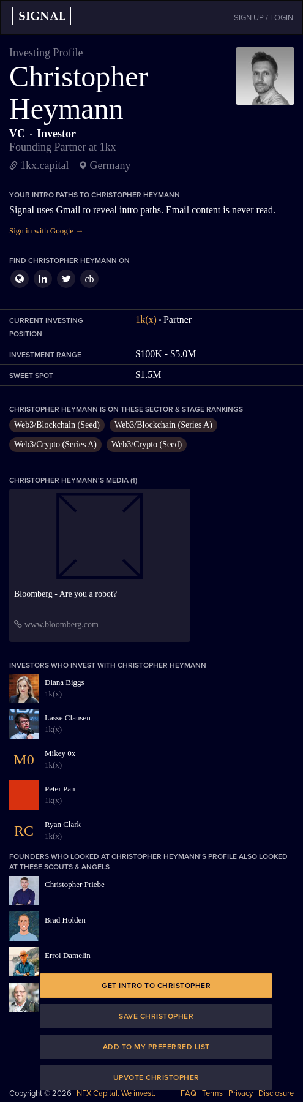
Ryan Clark (63, 824)
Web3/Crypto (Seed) (146, 444)
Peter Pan (60, 788)
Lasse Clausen (68, 717)
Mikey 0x (60, 753)
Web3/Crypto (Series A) (55, 444)
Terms (212, 1093)
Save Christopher (156, 1016)
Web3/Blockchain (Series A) (163, 424)
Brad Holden (65, 919)
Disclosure (276, 1093)
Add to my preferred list (156, 1047)
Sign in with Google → (46, 230)
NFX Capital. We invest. (116, 1093)
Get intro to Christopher (156, 985)
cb (89, 279)
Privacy (240, 1093)
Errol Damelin (68, 955)
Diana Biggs (64, 682)
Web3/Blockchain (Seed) (57, 424)
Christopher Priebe (75, 884)
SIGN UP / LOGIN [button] (263, 18)
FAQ (188, 1093)
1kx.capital (44, 165)
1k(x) (146, 319)
